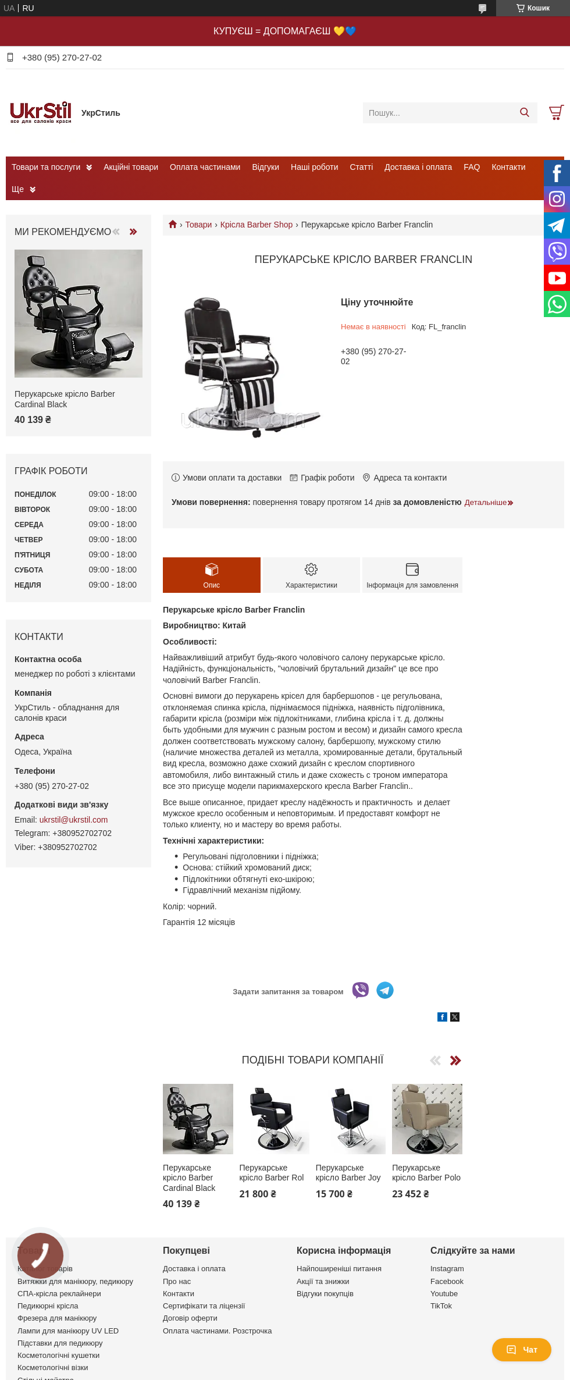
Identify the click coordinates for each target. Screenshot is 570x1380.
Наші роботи (314, 167)
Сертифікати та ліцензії (204, 1305)
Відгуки (265, 167)
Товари (198, 224)
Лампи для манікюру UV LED (68, 1330)
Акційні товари (131, 167)
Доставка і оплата (418, 167)
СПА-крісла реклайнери (59, 1293)
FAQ (472, 167)
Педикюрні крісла (48, 1305)
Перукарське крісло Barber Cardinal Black (189, 1178)
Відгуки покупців (325, 1293)
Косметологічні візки (52, 1367)
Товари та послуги (46, 167)
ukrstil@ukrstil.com (74, 819)
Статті (361, 167)
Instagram (447, 1268)
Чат (521, 1350)
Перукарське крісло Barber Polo (426, 1173)
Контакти (508, 167)
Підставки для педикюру (60, 1343)
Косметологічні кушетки (58, 1355)
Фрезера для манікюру (57, 1318)
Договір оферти (190, 1318)
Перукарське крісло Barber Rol (271, 1173)
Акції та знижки (323, 1281)
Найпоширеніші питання (339, 1268)
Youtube (444, 1293)
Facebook (447, 1281)
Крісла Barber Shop (256, 224)
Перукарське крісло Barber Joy (348, 1173)
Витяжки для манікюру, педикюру (75, 1281)
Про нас (177, 1281)
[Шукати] (524, 112)
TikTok (441, 1305)
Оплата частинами (205, 167)
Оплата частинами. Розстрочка (217, 1330)
